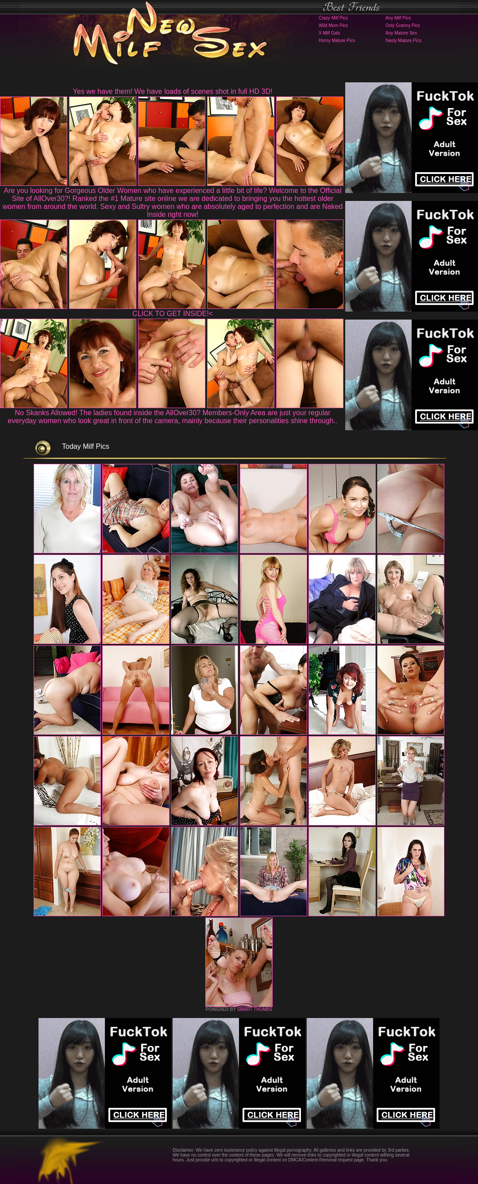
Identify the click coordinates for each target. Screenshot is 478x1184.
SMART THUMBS (254, 1009)
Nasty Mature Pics (403, 40)
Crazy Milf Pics (333, 17)
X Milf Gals (329, 33)
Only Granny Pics (402, 25)
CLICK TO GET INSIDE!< (172, 313)
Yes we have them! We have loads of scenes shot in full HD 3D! (173, 91)
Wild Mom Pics (333, 25)
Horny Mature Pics (337, 40)
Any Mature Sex (401, 33)
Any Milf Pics (398, 17)
